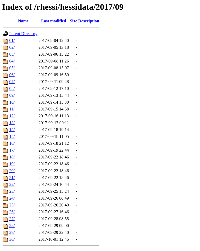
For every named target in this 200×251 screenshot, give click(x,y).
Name (23, 21)
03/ (12, 54)
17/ (12, 150)
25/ (12, 205)
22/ (12, 184)
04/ (12, 61)
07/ (12, 81)
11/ (12, 109)
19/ (12, 164)
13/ (12, 122)
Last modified (53, 21)
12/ (12, 116)
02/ (12, 47)
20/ (12, 170)
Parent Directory (23, 33)
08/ (12, 88)
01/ (12, 40)
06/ (12, 75)
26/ (12, 212)
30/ (12, 239)
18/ (12, 157)
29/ (12, 232)
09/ (12, 95)
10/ (12, 102)
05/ (12, 68)
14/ (12, 129)
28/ (12, 225)
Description (88, 21)
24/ (12, 198)
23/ (12, 191)
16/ (12, 143)
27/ (12, 218)
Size (73, 21)
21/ (12, 177)
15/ (12, 136)
